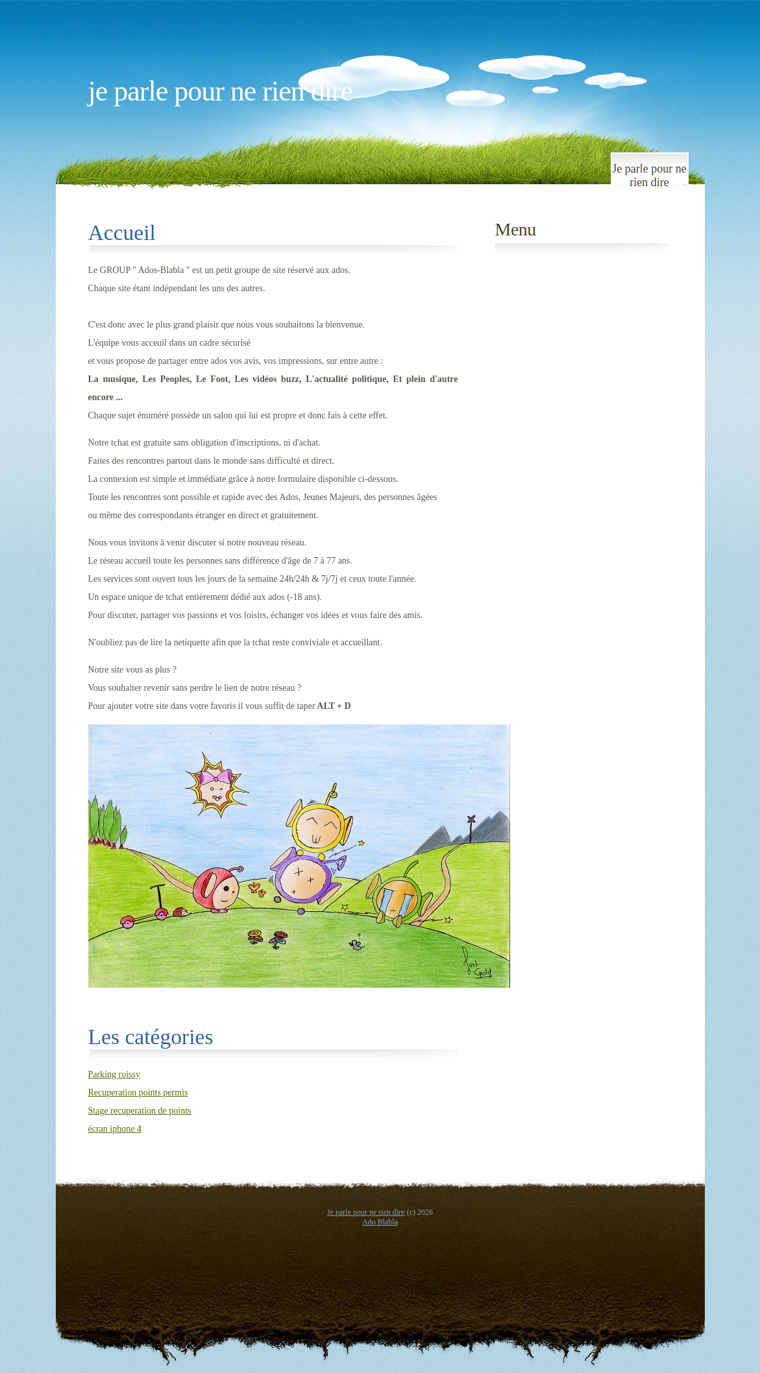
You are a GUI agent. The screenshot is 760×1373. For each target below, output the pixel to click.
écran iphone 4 (114, 1129)
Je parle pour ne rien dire (220, 91)
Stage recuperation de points (139, 1111)
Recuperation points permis (138, 1092)
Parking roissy (114, 1074)
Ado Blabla (380, 1221)
